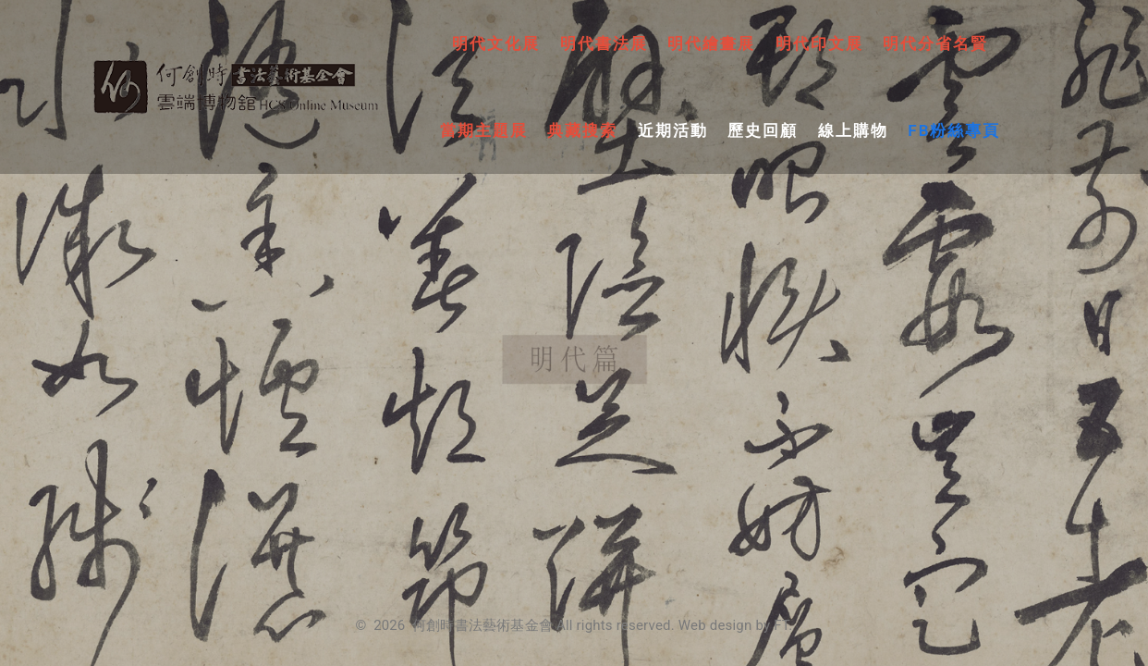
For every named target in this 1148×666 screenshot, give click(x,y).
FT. (783, 625)
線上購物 (853, 130)
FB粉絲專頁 (954, 130)
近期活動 (673, 130)
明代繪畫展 (711, 43)
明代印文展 (819, 43)
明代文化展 (496, 43)
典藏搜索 (582, 130)
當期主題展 (484, 130)
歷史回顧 (762, 130)
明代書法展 (604, 43)
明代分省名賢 (935, 43)
